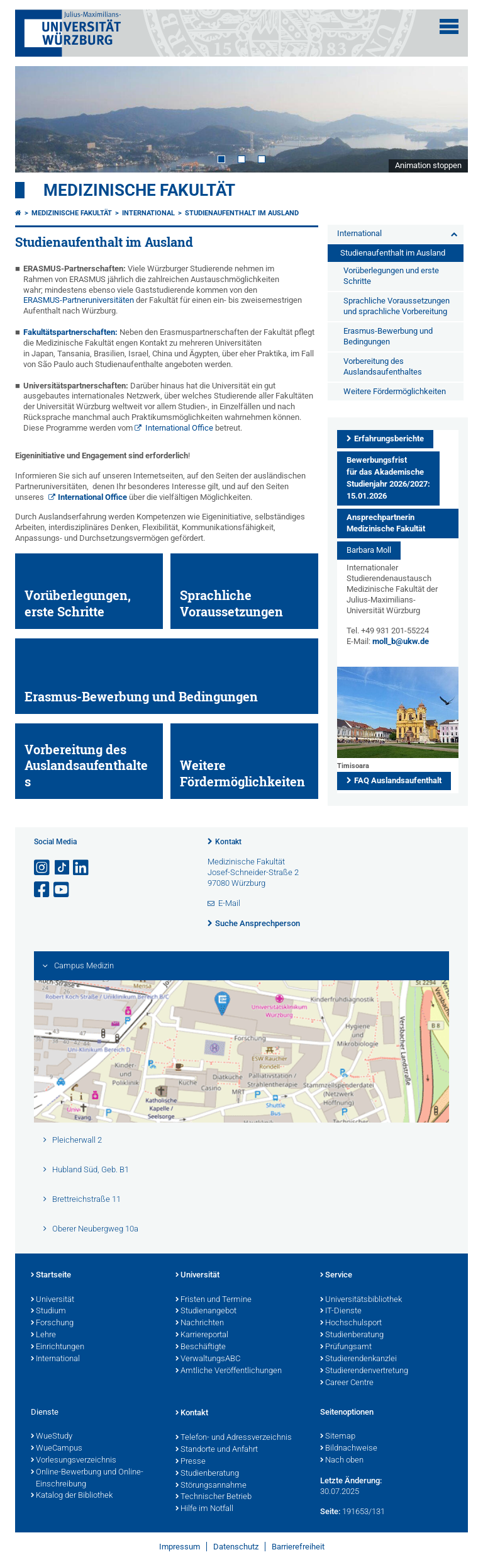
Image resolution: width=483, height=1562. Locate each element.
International (148, 213)
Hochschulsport (351, 1323)
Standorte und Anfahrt (216, 1450)
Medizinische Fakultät (139, 190)
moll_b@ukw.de (400, 641)
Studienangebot (205, 1311)
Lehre (43, 1335)
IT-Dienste (341, 1311)
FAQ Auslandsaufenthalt (397, 780)
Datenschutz (235, 1546)
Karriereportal (201, 1335)
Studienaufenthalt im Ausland (242, 213)
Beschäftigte (200, 1347)
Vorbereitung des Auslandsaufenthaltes (382, 366)
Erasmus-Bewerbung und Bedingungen (388, 336)
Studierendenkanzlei (358, 1359)
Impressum (179, 1546)
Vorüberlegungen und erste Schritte (391, 276)
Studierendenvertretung (364, 1371)
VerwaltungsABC (207, 1359)
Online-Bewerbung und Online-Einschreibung (87, 1478)
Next (446, 119)
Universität (52, 1300)
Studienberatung (352, 1335)
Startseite (51, 1275)
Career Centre (347, 1383)
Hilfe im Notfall (204, 1509)
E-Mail (229, 903)
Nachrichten (199, 1323)
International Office (180, 428)
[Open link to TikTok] (62, 868)
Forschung (52, 1323)
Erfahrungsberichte (389, 438)
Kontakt (228, 841)
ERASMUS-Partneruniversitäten (78, 300)
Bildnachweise (348, 1448)
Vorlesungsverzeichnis (73, 1460)
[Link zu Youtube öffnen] (62, 890)
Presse (190, 1462)
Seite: (330, 1511)
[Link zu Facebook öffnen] (43, 890)
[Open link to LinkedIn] (82, 868)
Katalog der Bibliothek (72, 1496)
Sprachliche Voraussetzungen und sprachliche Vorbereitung (396, 306)
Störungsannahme (211, 1485)
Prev (37, 119)
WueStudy (51, 1436)
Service (336, 1275)
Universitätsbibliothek (361, 1300)
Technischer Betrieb (213, 1497)
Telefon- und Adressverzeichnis (233, 1438)
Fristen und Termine (213, 1300)
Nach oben (342, 1460)
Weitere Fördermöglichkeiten (394, 391)
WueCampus (56, 1448)
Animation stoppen (428, 165)
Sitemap (337, 1436)
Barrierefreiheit (298, 1546)
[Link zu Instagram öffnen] (43, 868)
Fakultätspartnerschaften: (70, 332)
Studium (48, 1311)
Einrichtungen (57, 1347)
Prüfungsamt (346, 1347)
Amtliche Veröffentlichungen (228, 1371)
